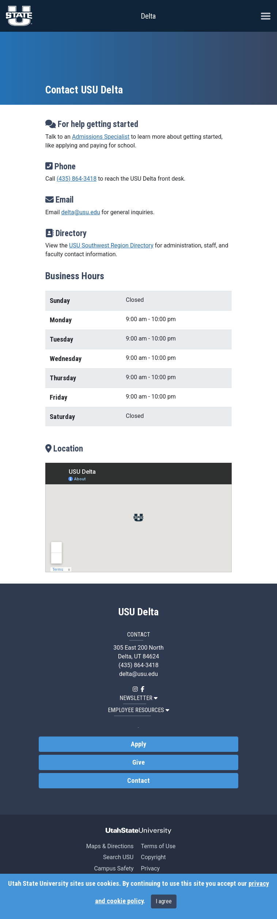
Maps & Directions (110, 846)
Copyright (153, 857)
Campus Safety (113, 868)
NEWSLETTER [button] (138, 698)
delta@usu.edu (80, 212)
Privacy (150, 868)
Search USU (118, 857)
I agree (164, 901)
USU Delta (138, 612)
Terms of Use (158, 846)
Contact (138, 781)
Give (138, 762)
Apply (138, 744)
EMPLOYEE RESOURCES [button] (138, 710)
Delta (148, 16)
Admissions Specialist (100, 136)
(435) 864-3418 (76, 178)
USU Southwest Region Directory (111, 245)
